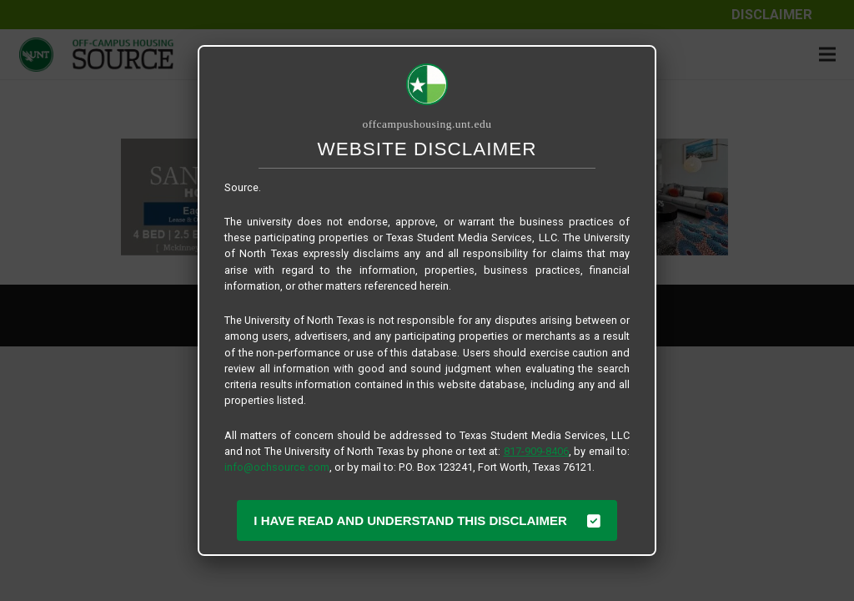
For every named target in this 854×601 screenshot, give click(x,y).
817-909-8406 (536, 451)
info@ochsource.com (276, 467)
